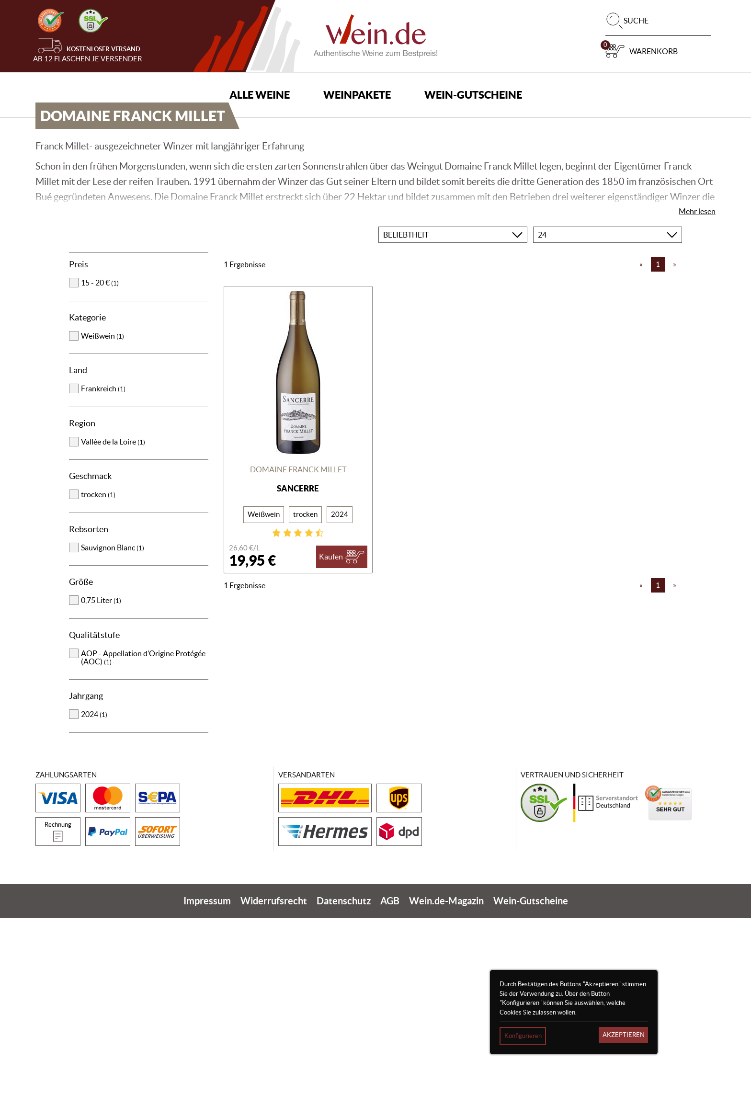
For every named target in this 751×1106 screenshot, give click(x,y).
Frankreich (103, 576)
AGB (389, 1089)
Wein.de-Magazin (446, 1089)
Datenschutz (344, 1089)
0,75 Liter (101, 788)
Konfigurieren (523, 1035)
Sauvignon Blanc (112, 735)
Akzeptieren (624, 1034)
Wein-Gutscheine (473, 95)
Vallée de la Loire (113, 630)
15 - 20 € (100, 471)
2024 (94, 902)
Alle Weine (259, 95)
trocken (98, 682)
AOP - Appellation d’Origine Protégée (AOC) (143, 846)
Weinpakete (357, 95)
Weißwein (102, 524)
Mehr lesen (697, 399)
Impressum (207, 1089)
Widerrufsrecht (273, 1089)
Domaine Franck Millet (298, 657)
